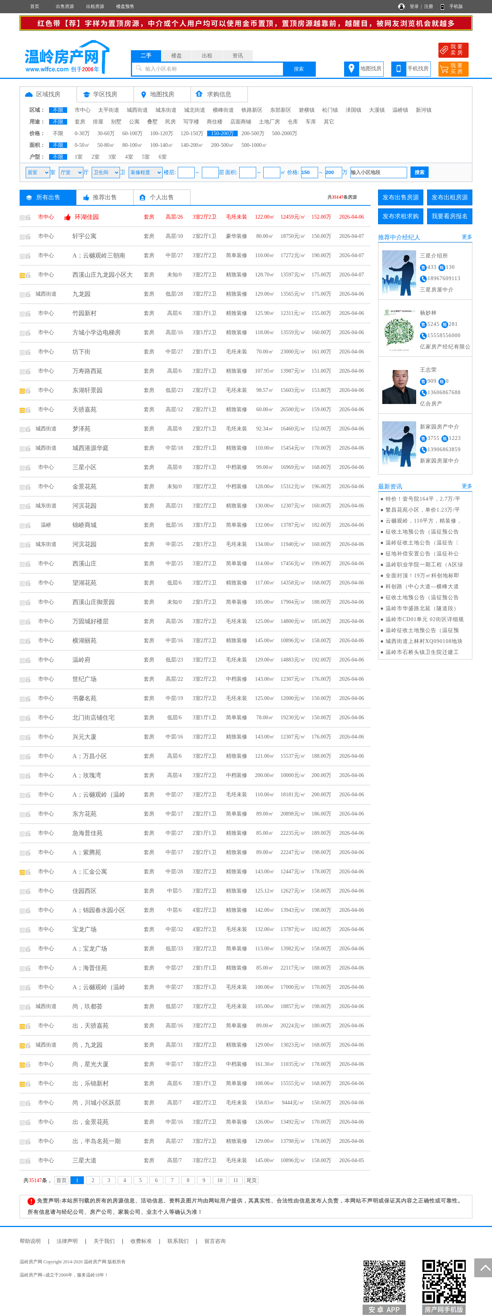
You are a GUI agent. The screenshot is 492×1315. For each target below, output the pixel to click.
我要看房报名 (450, 216)
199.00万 (322, 563)
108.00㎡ (265, 1083)
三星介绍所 (434, 256)
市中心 (83, 110)
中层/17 (174, 814)
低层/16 (174, 525)
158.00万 (322, 640)
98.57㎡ (265, 390)
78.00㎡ (265, 717)
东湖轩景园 (87, 390)
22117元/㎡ (293, 968)
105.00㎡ (265, 602)
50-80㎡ (106, 145)
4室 (129, 157)
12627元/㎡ (293, 891)
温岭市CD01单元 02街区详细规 (425, 619)
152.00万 (322, 217)
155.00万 (322, 313)
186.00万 (322, 814)
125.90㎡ (265, 313)
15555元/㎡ (293, 1083)
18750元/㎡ (293, 236)
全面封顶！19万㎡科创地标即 (423, 575)
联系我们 (178, 1241)
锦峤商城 (84, 525)
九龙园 (81, 294)
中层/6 (174, 910)
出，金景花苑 (90, 1122)
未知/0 (174, 274)
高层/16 (174, 332)
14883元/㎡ (293, 660)
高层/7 (174, 1102)
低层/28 (174, 294)
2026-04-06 (351, 217)
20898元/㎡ (293, 814)
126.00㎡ (265, 1122)
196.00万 (322, 486)
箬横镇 (307, 110)
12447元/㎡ (293, 871)
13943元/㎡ (293, 910)
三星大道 (84, 1160)
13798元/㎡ (293, 1141)
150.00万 (322, 236)
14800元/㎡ (293, 621)
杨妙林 (428, 313)
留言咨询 (215, 1241)
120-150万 (192, 133)
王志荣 (428, 370)
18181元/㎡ (293, 794)
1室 (79, 157)
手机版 (456, 6)
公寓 (134, 122)
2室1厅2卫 (205, 544)
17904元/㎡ (293, 602)
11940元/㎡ (293, 544)
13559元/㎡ (293, 332)
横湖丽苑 (84, 640)
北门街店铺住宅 (93, 717)
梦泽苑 (81, 428)
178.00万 (322, 871)
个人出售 (162, 197)
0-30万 (82, 133)
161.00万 (322, 352)
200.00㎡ (265, 775)
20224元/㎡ (293, 1025)
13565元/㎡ (293, 294)
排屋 (98, 122)
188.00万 (322, 602)
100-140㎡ (161, 145)
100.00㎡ (265, 987)
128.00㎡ (265, 486)
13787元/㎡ (293, 525)
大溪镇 (377, 110)
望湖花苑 (84, 583)
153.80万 (322, 390)
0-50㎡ (82, 145)
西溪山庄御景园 (93, 602)
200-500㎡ (222, 145)
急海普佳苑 (87, 833)
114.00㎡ (265, 563)
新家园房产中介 (440, 427)
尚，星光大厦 (90, 1064)
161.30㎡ (265, 1064)
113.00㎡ (265, 948)
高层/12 (174, 409)
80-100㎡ (132, 145)
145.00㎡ (265, 640)
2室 (96, 157)
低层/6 (174, 583)
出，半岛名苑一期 (96, 1141)
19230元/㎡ (293, 717)
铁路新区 (252, 110)
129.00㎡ (265, 294)
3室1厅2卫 (205, 332)
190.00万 (322, 255)
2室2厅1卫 (205, 236)
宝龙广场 (84, 929)
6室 (163, 157)
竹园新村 (84, 313)
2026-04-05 (351, 1160)
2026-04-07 (351, 236)
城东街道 (166, 110)
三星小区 (84, 467)
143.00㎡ (265, 679)
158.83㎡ (265, 1102)
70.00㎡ (265, 352)
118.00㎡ (265, 332)
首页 (34, 6)
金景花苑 (84, 486)
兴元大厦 (84, 737)
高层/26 (174, 217)
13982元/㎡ (293, 948)
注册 (428, 6)
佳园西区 (84, 891)
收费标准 (141, 1241)
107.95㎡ (265, 371)
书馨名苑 (84, 698)
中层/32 (174, 929)
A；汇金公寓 (89, 871)
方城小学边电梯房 (96, 332)
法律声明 (67, 1241)
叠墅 (152, 122)
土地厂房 (269, 122)
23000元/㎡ (293, 352)
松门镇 (330, 110)
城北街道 (194, 110)
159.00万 (322, 409)
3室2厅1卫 (205, 371)
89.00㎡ (265, 814)
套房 (80, 122)
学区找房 (105, 94)
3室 (112, 157)
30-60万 (106, 133)
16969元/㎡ (293, 467)
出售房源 (65, 6)
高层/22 (174, 679)
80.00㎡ (265, 236)
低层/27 (174, 1006)
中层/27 (174, 255)
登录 (414, 6)
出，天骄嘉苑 (90, 1025)
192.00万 (322, 660)
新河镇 (424, 110)
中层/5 (174, 891)
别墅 (116, 122)
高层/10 (174, 236)
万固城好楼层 (90, 621)
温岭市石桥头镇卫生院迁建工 (422, 652)
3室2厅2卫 (205, 217)
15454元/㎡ (293, 448)
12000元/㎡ (293, 698)
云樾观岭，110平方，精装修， (424, 521)
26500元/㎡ (293, 409)
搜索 (299, 69)
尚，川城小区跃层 (96, 1102)
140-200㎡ (192, 145)
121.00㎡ (265, 756)
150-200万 (222, 133)
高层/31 (174, 1045)
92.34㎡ (265, 429)
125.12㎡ (265, 891)
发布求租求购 (401, 216)
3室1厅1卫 (205, 313)
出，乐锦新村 (90, 1083)
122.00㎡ (265, 217)
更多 (467, 237)
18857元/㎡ (293, 1006)
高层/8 (174, 429)
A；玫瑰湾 (86, 775)
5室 (146, 157)
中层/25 (174, 544)
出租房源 (95, 6)
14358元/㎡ (293, 583)
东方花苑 (84, 814)
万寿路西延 (87, 371)
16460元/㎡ (293, 429)
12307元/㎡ (293, 506)
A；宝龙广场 (89, 948)
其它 (329, 122)
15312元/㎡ (293, 486)
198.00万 (322, 852)
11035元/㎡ (293, 1064)
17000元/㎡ (293, 987)
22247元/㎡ (293, 852)
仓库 (293, 122)
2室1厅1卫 (205, 352)
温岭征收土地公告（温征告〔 (422, 543)
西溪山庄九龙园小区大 (102, 274)
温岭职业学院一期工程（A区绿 (424, 564)
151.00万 (322, 371)
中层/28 (174, 871)
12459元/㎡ (293, 217)
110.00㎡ (265, 255)
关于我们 (104, 1241)
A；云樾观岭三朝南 (98, 255)
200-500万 (252, 133)
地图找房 (370, 68)
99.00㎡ (265, 467)
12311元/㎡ (293, 313)
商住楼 (215, 122)
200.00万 (322, 775)
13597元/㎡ (293, 274)
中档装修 (236, 467)
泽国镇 (353, 110)
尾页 (251, 1180)
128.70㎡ (265, 274)
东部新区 (280, 110)
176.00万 (322, 679)
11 (235, 1180)
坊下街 (81, 351)
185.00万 (322, 621)
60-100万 (132, 133)
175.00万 (322, 274)
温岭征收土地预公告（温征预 (422, 630)
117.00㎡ (265, 583)
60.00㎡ (265, 409)
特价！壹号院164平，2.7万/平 (423, 499)
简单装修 (236, 255)
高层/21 (174, 506)
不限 (58, 110)
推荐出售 (105, 197)
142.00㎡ (265, 910)
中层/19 (174, 698)
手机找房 (418, 68)
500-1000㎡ (254, 145)
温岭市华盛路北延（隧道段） (422, 608)
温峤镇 (400, 110)
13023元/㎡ (293, 1045)
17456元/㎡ (293, 563)
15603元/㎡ (293, 390)
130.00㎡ (265, 506)
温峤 (46, 525)
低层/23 (174, 390)
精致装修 (236, 274)
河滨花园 (84, 506)
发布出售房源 (401, 197)
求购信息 (219, 94)
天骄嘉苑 (84, 409)
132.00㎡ (265, 525)
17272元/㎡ (293, 255)
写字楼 (191, 122)
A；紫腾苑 (86, 852)
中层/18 (174, 448)
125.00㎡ (265, 621)
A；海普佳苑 (89, 968)
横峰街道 (223, 110)
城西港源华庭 (90, 448)
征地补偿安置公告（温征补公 (422, 554)
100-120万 (161, 133)
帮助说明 (30, 1241)
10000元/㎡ (293, 775)
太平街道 (108, 110)
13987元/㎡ (293, 371)
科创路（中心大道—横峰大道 (422, 586)
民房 (170, 122)
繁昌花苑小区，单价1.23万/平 (423, 510)
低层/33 (174, 948)
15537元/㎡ (293, 756)
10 (220, 1180)
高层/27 (174, 1141)
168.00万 (322, 467)
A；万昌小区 (89, 756)
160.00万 (322, 332)
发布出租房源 (450, 197)
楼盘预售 (125, 6)
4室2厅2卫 (205, 910)
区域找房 (48, 94)
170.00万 (322, 448)
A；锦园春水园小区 (98, 910)
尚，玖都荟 (87, 1006)
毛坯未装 (236, 217)
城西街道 (137, 110)
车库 (311, 122)
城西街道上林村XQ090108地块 (424, 641)
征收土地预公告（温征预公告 (422, 532)
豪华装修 (236, 236)
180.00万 (322, 1025)
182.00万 (322, 525)
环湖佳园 (87, 217)
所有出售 (48, 197)
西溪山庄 (84, 563)
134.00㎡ (265, 544)
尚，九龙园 (87, 1045)
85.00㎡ (265, 833)
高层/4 (174, 775)
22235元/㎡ (293, 833)
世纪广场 (84, 679)
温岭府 (81, 660)
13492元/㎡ (293, 1122)
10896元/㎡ (293, 640)
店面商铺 (240, 122)
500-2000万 (285, 133)
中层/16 (174, 640)
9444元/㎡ (293, 1102)
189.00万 (322, 833)
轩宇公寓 (84, 236)
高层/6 (174, 313)
